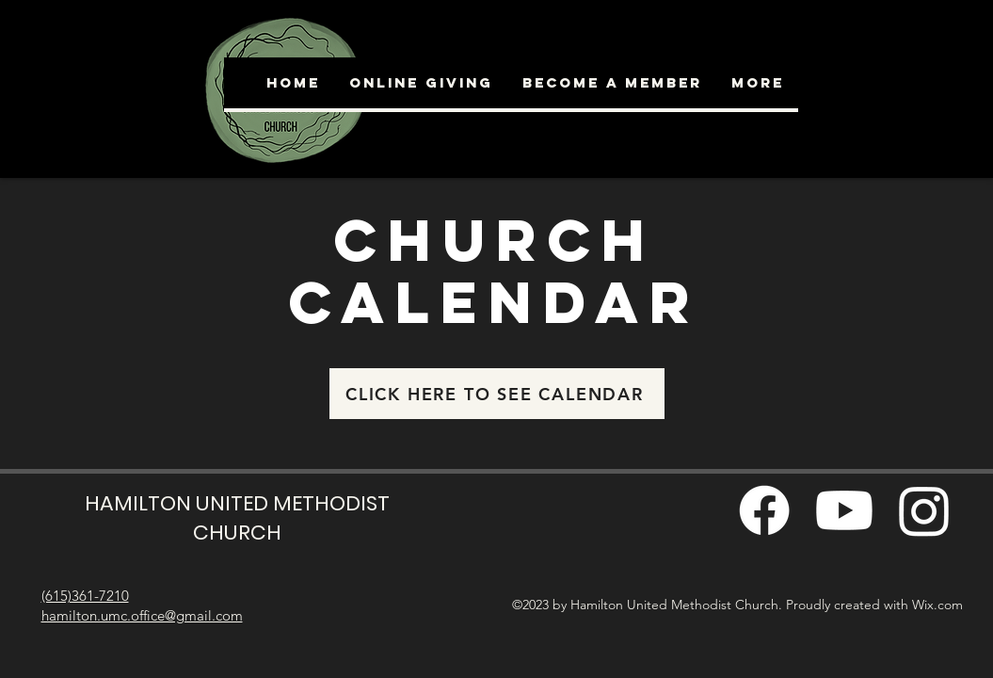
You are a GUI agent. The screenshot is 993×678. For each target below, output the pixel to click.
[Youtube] (844, 510)
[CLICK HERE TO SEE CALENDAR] (497, 393)
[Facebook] (764, 510)
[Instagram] (924, 510)
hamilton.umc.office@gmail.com (142, 615)
